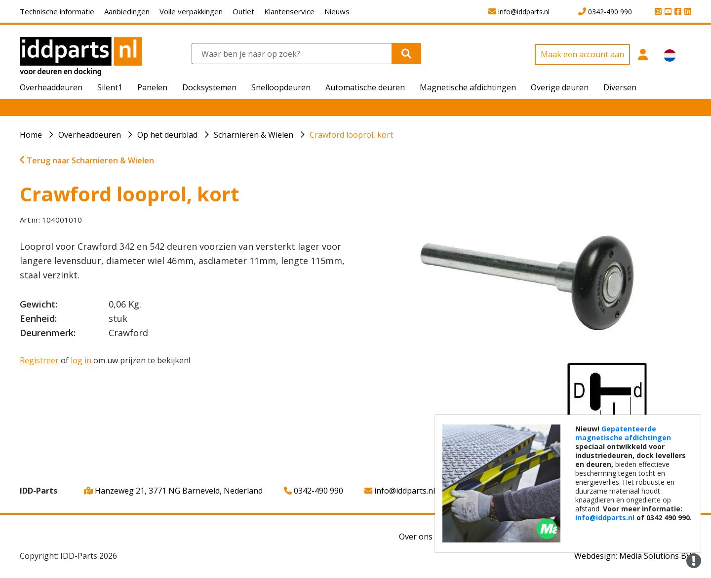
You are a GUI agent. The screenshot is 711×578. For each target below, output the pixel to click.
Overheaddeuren (89, 134)
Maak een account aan (582, 54)
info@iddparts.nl (399, 490)
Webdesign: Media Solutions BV (632, 555)
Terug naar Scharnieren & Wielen (87, 160)
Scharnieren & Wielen (253, 134)
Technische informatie (57, 11)
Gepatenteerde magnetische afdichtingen (623, 433)
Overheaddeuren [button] (51, 87)
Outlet (243, 11)
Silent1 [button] (109, 87)
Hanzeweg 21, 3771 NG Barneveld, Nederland (173, 490)
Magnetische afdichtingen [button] (468, 87)
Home (31, 134)
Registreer (39, 360)
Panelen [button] (152, 87)
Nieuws (337, 11)
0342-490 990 (313, 490)
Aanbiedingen (127, 11)
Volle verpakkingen (191, 11)
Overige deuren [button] (560, 87)
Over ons (416, 536)
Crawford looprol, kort (351, 134)
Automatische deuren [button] (365, 87)
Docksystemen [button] (209, 87)
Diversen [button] (619, 87)
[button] (643, 60)
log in (81, 360)
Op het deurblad (167, 134)
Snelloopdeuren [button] (281, 87)
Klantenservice (289, 11)
